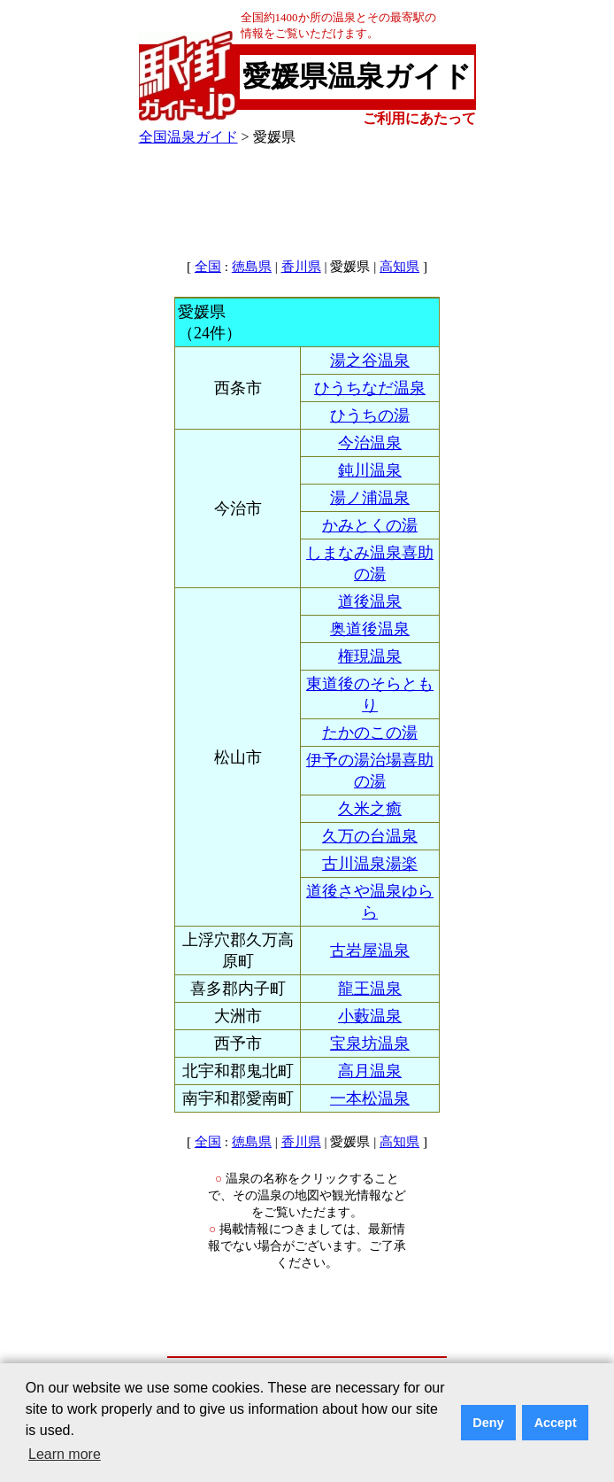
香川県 (301, 267)
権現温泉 (370, 656)
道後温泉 (370, 601)
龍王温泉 (370, 988)
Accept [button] (555, 1423)
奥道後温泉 (370, 629)
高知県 (399, 267)
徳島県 (252, 267)
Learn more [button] (64, 1454)
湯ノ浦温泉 (370, 498)
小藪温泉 (370, 1016)
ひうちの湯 (370, 415)
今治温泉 (370, 443)
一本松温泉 (370, 1098)
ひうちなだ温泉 (370, 388)
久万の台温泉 (370, 836)
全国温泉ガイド (188, 136)
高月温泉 (370, 1071)
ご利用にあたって (419, 118)
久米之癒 (370, 809)
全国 (208, 267)
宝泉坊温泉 (370, 1043)
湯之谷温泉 (370, 360)
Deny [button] (487, 1423)
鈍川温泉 (370, 470)
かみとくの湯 (370, 525)
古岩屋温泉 (370, 950)
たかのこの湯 (370, 732)
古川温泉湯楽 (370, 864)
